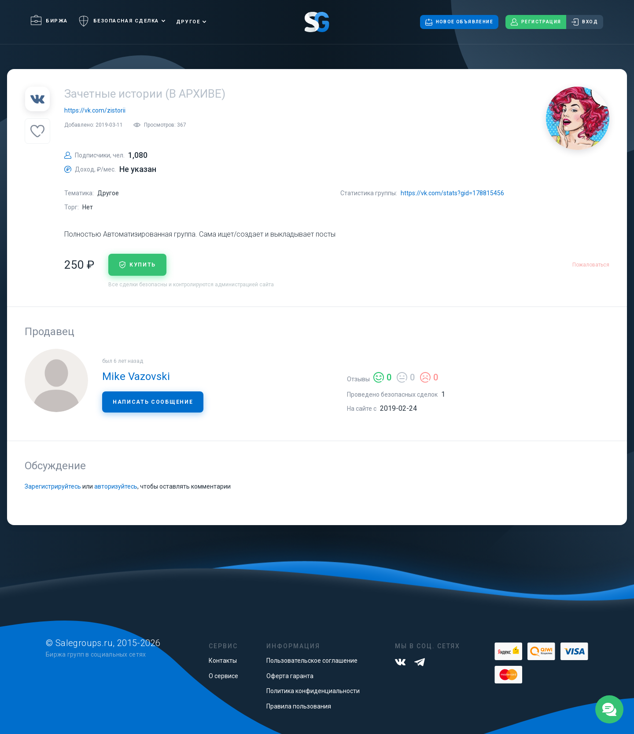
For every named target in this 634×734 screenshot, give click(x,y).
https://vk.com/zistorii (94, 110)
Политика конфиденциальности (313, 690)
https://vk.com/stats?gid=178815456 (452, 193)
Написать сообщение (153, 402)
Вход (584, 22)
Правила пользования (298, 706)
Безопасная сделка (118, 21)
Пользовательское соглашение (312, 660)
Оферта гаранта (289, 675)
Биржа (49, 21)
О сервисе (223, 675)
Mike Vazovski (136, 376)
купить (137, 264)
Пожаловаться (590, 265)
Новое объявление (459, 22)
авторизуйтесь (115, 486)
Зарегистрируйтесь (53, 486)
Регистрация (536, 22)
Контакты (223, 660)
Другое (188, 22)
